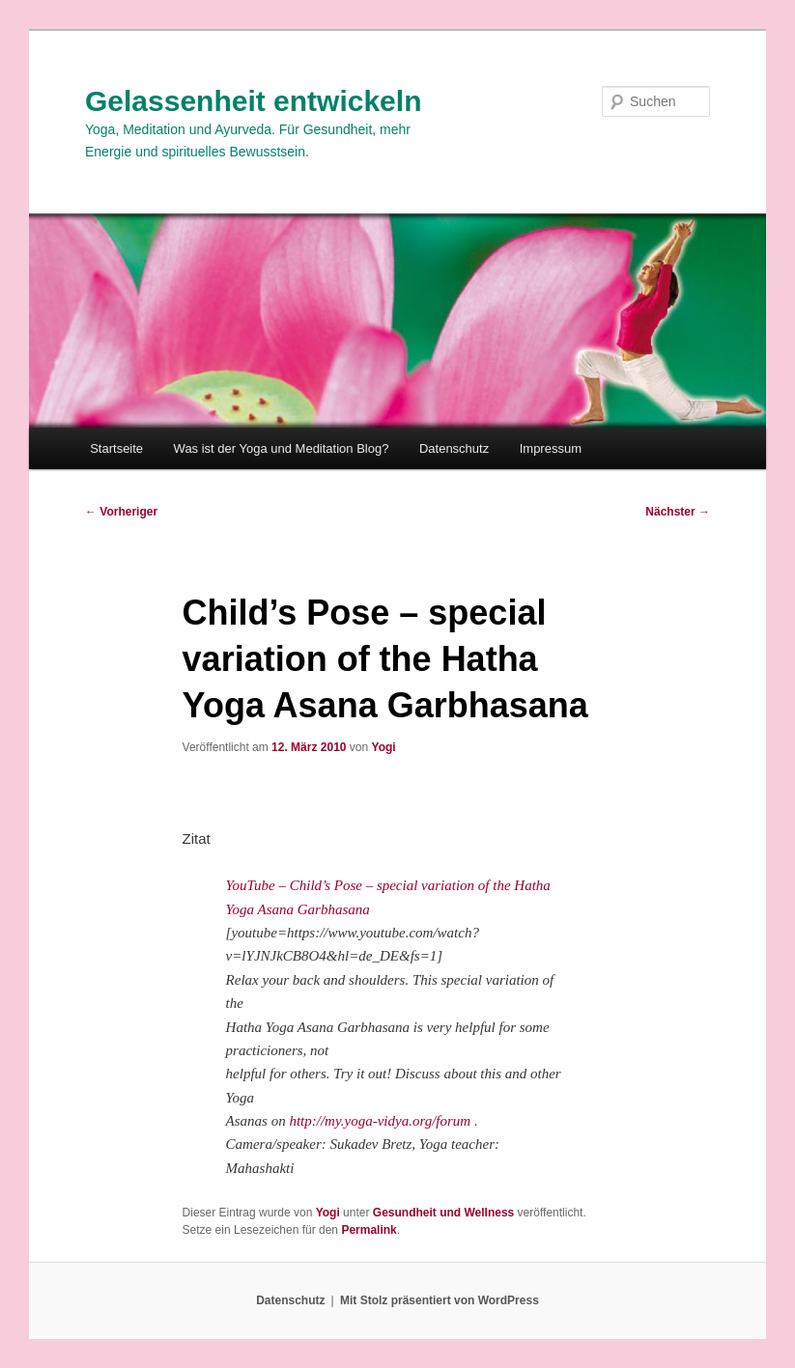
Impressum (551, 448)
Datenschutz (454, 448)
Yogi (384, 747)
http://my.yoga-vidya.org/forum (379, 1121)
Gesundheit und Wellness (443, 1212)
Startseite (116, 448)
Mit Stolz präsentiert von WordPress (439, 1300)
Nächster (677, 511)
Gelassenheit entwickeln (253, 101)
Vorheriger (121, 511)
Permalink (368, 1230)
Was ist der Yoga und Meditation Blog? (281, 448)
